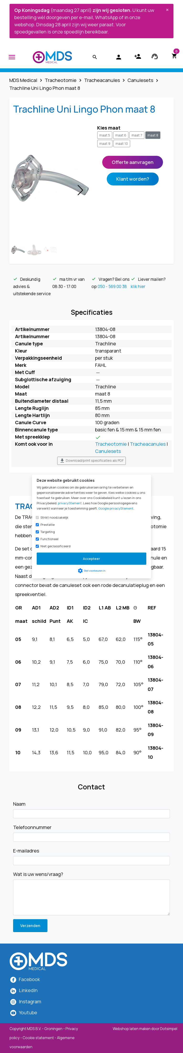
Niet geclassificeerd (56, 546)
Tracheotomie (111, 444)
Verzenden (30, 925)
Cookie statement (38, 1037)
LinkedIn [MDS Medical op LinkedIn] (28, 990)
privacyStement (70, 503)
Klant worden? (132, 179)
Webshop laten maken (132, 1028)
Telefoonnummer (32, 827)
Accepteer (91, 558)
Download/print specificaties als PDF (91, 461)
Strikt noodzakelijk (54, 517)
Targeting (48, 532)
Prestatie (48, 524)
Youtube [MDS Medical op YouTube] (28, 1012)
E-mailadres (26, 850)
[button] (80, 190)
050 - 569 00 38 (112, 286)
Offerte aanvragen (132, 162)
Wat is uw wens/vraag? (38, 874)
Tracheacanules (148, 444)
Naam (19, 804)
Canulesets (108, 451)
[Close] (167, 9)
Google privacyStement (115, 508)
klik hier (138, 286)
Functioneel (49, 539)
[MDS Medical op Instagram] (30, 1001)
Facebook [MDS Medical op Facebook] (29, 979)
